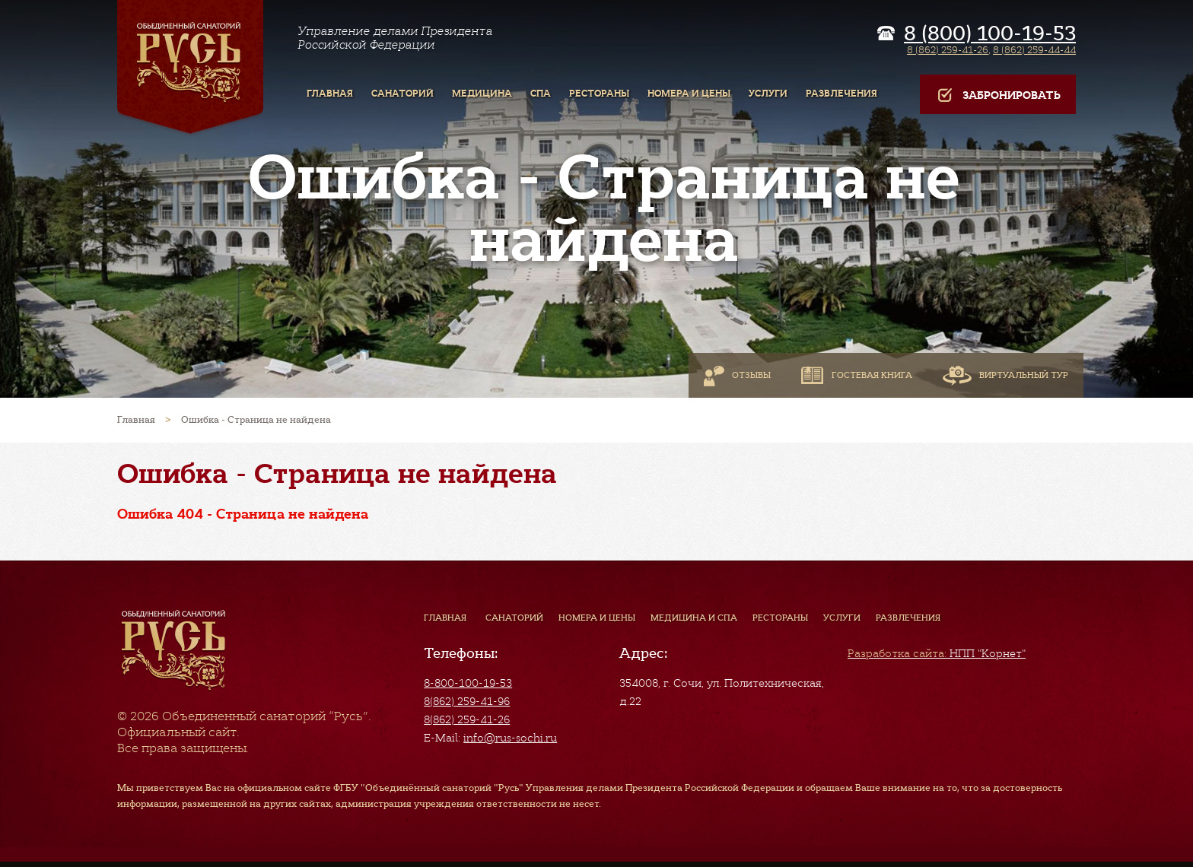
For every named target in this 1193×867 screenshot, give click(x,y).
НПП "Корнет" (937, 653)
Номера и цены (596, 617)
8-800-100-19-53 (468, 683)
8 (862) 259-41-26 (947, 49)
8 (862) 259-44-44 (1034, 49)
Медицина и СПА (694, 617)
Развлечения (908, 617)
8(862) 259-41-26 (467, 719)
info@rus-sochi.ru (510, 738)
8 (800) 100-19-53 (990, 33)
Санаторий (514, 617)
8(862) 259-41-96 (467, 701)
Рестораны (780, 617)
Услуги (842, 617)
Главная (445, 617)
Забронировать (998, 95)
